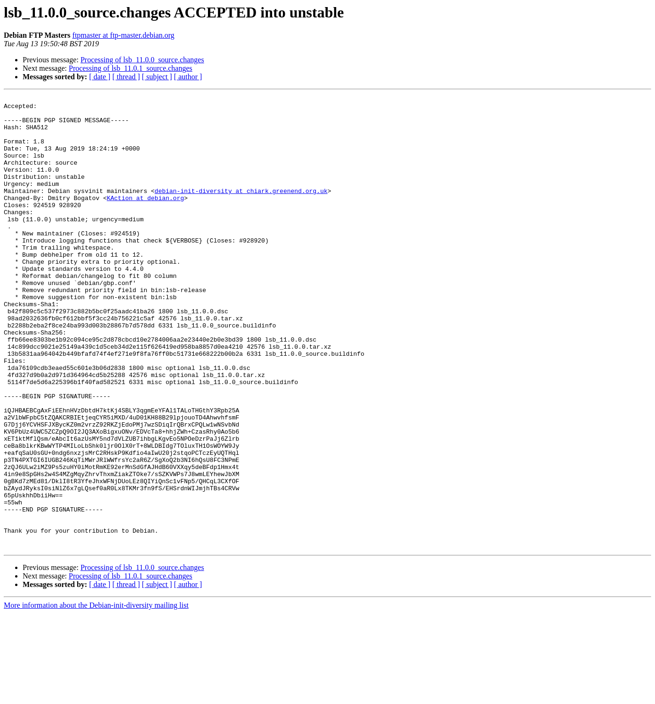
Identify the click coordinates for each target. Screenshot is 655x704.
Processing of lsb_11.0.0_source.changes (142, 60)
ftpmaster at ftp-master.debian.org (123, 35)
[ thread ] (126, 77)
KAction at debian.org (145, 219)
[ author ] (188, 77)
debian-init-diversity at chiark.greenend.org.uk (241, 210)
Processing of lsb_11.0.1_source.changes (130, 68)
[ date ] (99, 77)
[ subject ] (157, 77)
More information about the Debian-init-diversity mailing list (96, 696)
